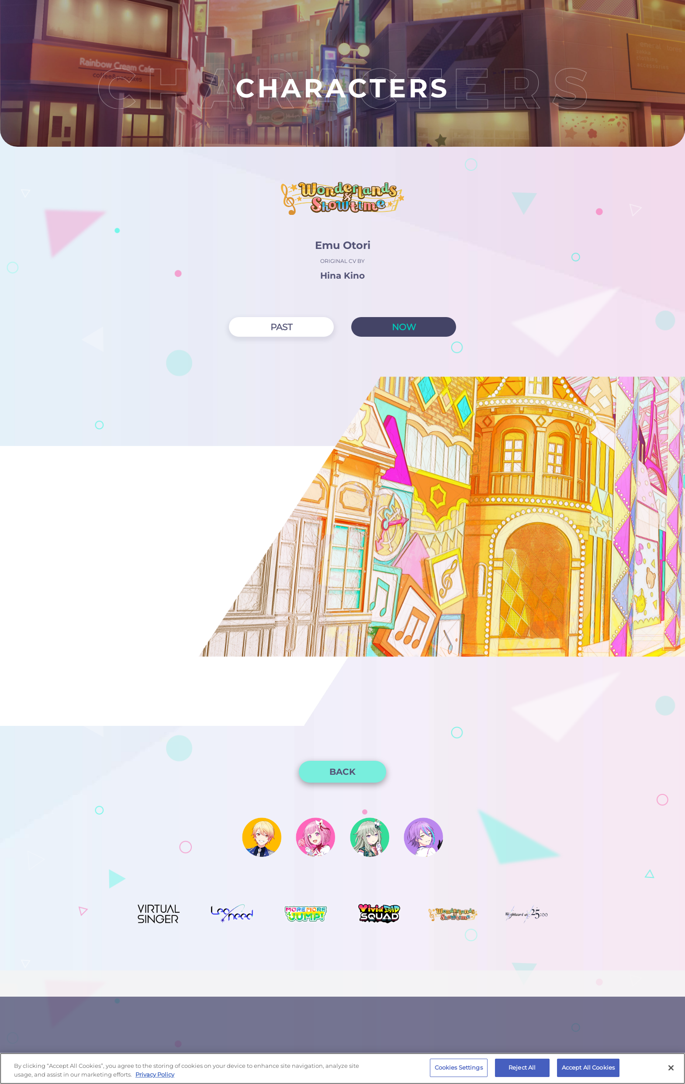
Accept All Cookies (588, 1067)
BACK (342, 771)
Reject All (522, 1067)
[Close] (671, 1067)
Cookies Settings (459, 1067)
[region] (342, 1068)
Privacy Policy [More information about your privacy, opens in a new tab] (154, 1074)
